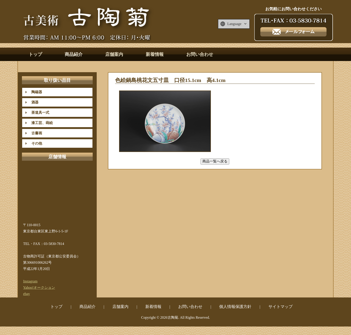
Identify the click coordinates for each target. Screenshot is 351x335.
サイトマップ (280, 306)
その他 (35, 143)
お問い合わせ (199, 54)
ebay (26, 294)
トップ (35, 54)
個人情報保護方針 (235, 306)
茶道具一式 (38, 112)
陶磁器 (35, 92)
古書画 (35, 133)
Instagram (30, 281)
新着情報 (155, 54)
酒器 (33, 102)
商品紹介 (74, 54)
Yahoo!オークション (39, 287)
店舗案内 (114, 54)
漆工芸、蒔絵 (40, 123)
